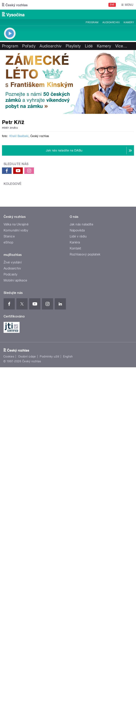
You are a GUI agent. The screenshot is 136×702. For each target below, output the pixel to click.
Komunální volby (16, 478)
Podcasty (11, 522)
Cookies (8, 604)
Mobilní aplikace (15, 528)
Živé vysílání (13, 510)
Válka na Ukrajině (16, 472)
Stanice (9, 484)
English (68, 604)
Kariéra (75, 490)
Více (121, 46)
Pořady (29, 46)
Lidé (89, 46)
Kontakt (75, 496)
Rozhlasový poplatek (85, 502)
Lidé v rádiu (78, 484)
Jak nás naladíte (81, 472)
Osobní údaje (27, 604)
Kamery (129, 22)
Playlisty (73, 46)
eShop (8, 490)
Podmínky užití (49, 604)
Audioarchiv (111, 22)
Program (92, 22)
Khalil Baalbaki (18, 272)
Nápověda (77, 478)
